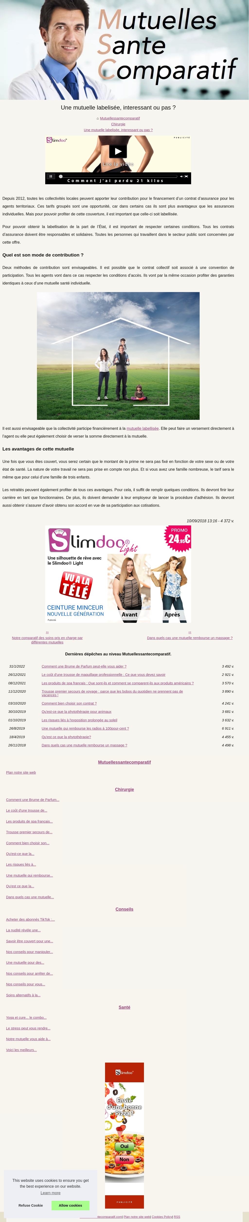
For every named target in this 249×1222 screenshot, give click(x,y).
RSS (177, 1217)
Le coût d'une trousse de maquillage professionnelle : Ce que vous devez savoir (103, 674)
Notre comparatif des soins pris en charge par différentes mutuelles (47, 640)
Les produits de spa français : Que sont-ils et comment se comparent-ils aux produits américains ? (118, 683)
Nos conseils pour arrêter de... (29, 973)
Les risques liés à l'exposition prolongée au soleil (79, 720)
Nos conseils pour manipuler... (29, 952)
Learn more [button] (51, 1193)
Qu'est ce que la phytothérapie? (66, 737)
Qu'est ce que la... (20, 886)
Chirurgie (118, 124)
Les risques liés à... (21, 864)
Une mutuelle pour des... (25, 963)
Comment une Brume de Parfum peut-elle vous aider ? (84, 666)
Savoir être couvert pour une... (29, 941)
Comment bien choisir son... (27, 843)
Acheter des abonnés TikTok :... (30, 919)
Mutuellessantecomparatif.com (101, 1217)
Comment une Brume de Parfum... (32, 800)
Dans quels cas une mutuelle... (30, 897)
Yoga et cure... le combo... (26, 1018)
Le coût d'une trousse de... (26, 810)
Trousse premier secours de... (29, 832)
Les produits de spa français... (29, 821)
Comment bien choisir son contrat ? (69, 703)
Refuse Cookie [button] (30, 1205)
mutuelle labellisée (143, 428)
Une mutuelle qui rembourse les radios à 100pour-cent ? (85, 728)
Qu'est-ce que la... (20, 854)
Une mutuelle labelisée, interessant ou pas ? (118, 130)
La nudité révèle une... (23, 930)
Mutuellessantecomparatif (120, 118)
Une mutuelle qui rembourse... (29, 875)
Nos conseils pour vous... (25, 984)
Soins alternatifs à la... (23, 995)
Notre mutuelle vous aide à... (28, 1039)
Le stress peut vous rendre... (28, 1028)
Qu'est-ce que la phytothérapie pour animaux (76, 711)
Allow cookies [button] (70, 1205)
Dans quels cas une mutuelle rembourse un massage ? (190, 638)
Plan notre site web (21, 772)
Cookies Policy (162, 1217)
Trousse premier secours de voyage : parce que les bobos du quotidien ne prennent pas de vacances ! (112, 693)
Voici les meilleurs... (21, 1050)
